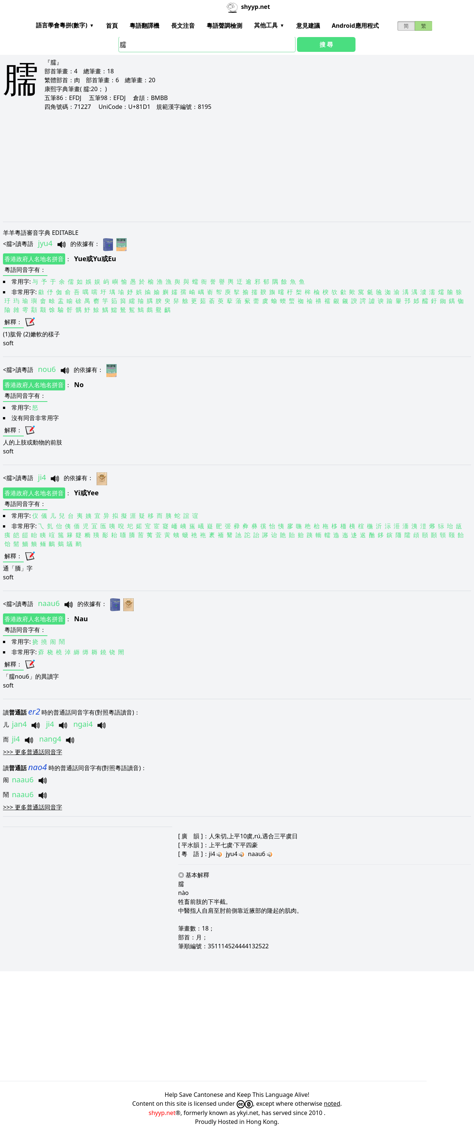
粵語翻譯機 (144, 25)
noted (332, 1103)
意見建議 (308, 25)
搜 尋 (326, 44)
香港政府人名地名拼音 (34, 259)
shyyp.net (162, 1113)
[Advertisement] (225, 166)
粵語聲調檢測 (224, 25)
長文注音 (183, 25)
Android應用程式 (355, 25)
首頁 (112, 25)
